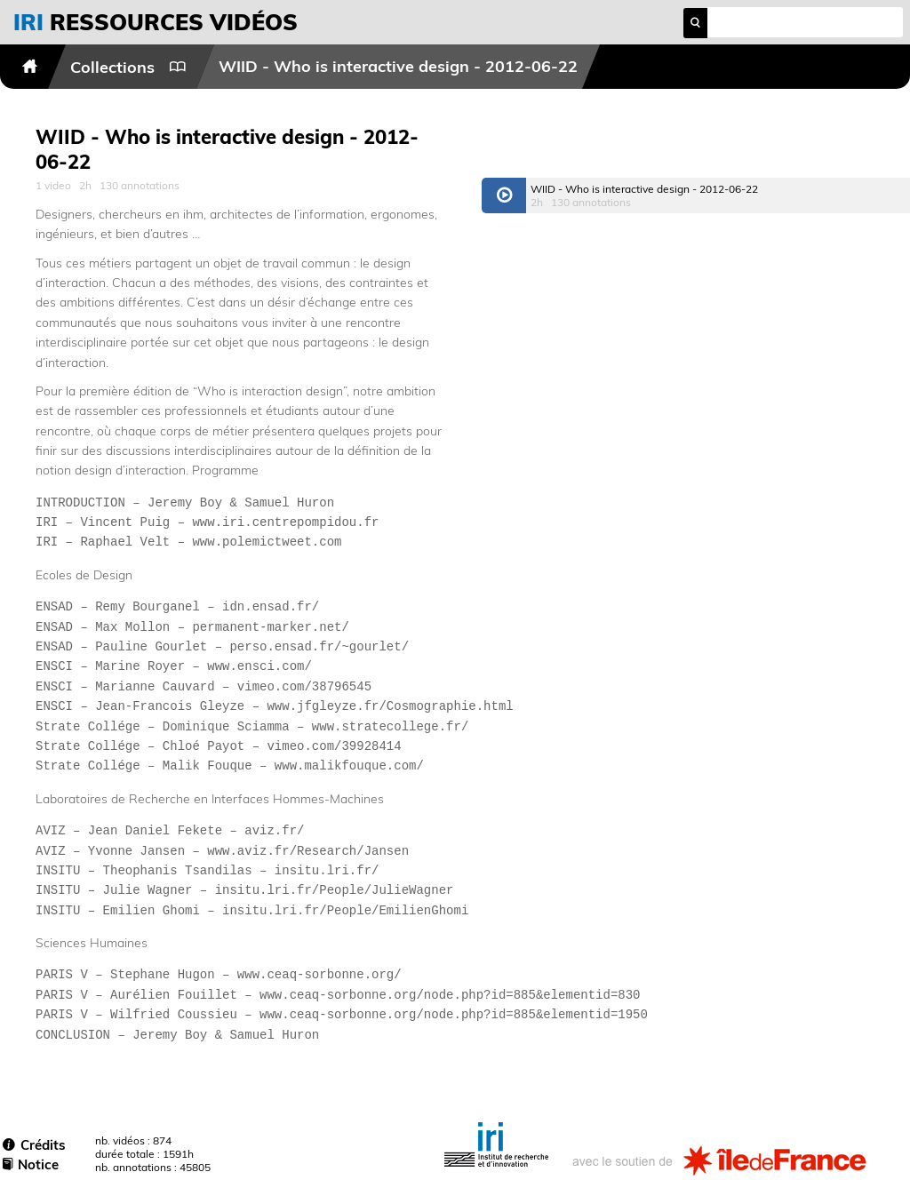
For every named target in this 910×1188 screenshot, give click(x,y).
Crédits (34, 1144)
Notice (31, 1164)
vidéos (155, 22)
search (695, 22)
